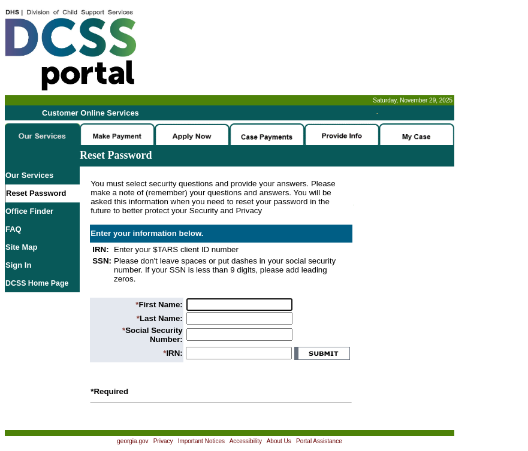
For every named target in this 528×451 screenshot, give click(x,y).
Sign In (18, 265)
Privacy (163, 441)
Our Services (29, 175)
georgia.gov (132, 441)
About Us (279, 441)
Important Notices (201, 441)
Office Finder (29, 211)
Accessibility (246, 441)
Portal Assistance (319, 441)
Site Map (21, 247)
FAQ (13, 229)
